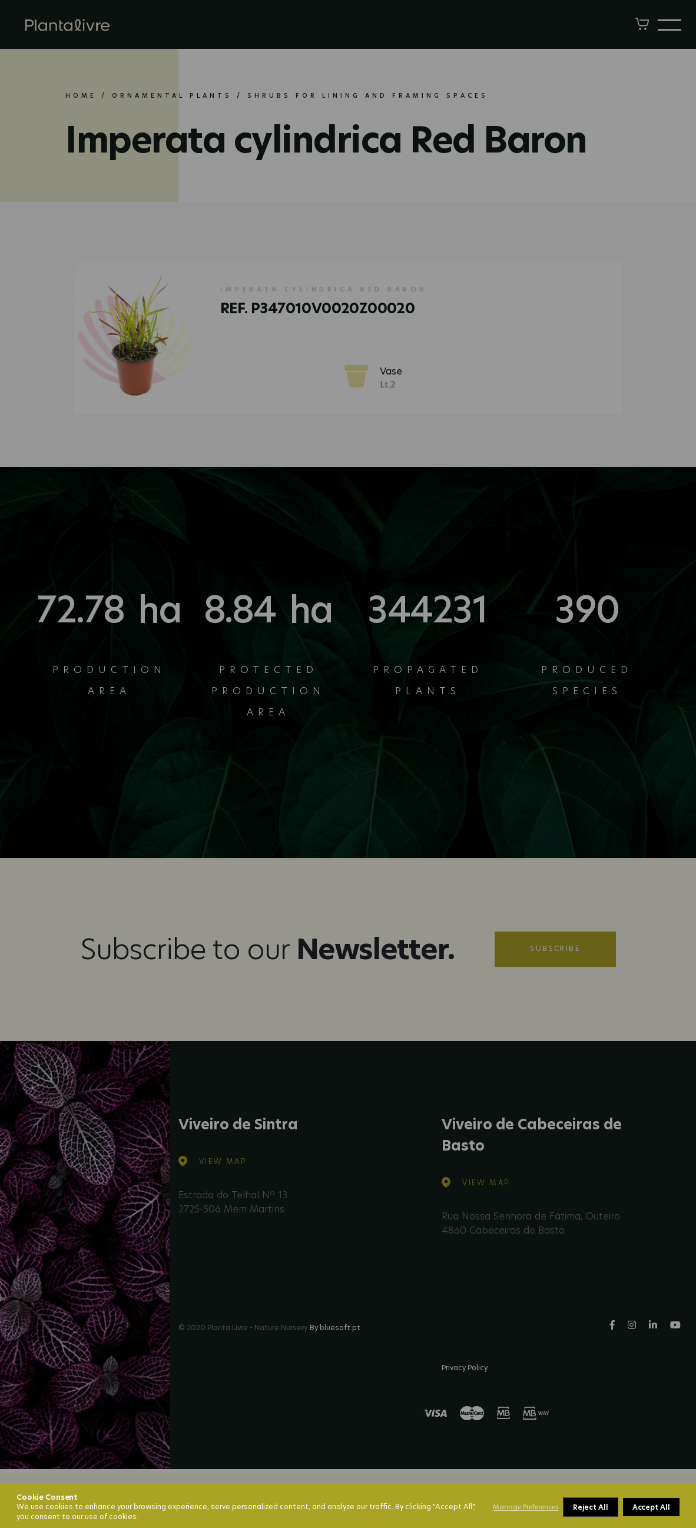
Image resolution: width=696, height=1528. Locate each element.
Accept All (651, 1507)
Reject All (590, 1507)
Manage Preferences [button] (525, 1507)
